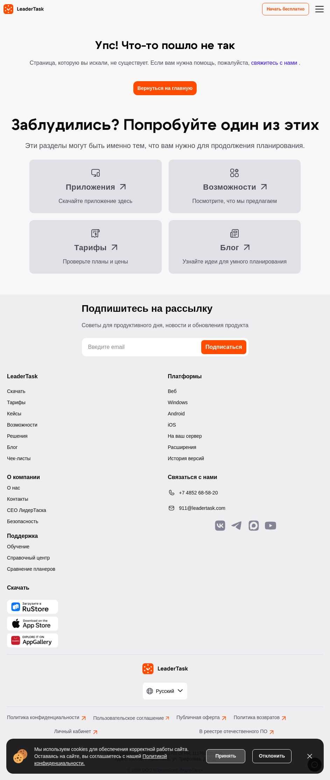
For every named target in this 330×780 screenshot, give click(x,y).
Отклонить (271, 755)
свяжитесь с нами (275, 63)
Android (176, 413)
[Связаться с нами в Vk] (220, 525)
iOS (172, 425)
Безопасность (22, 521)
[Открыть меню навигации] (320, 9)
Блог (12, 447)
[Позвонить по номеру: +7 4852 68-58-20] (245, 492)
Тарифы (16, 402)
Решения (17, 436)
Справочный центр (28, 558)
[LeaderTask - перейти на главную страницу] (23, 9)
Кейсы (14, 413)
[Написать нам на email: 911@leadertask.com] (245, 508)
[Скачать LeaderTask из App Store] (32, 624)
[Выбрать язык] (165, 691)
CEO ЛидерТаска (26, 510)
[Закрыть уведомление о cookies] (309, 756)
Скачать (16, 391)
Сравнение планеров (31, 569)
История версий (186, 458)
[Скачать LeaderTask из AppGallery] (32, 607)
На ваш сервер (185, 436)
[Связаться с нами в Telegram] (237, 525)
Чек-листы (18, 458)
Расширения (182, 447)
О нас (13, 488)
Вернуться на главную (165, 88)
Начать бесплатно (285, 9)
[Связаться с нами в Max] (253, 525)
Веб (172, 391)
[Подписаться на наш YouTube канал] (270, 525)
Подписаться (223, 347)
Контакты (17, 499)
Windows (178, 402)
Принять (225, 755)
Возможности (22, 425)
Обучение (18, 546)
